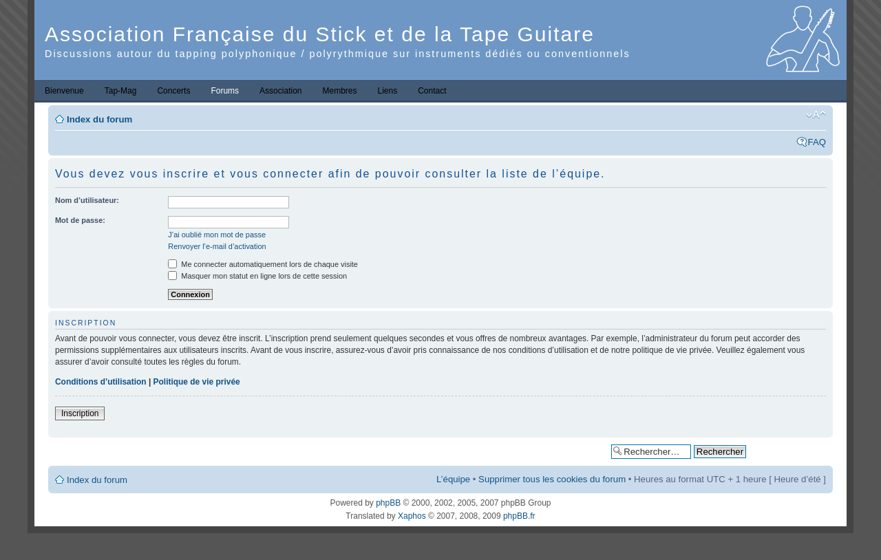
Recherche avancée (789, 451)
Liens (388, 91)
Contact (432, 91)
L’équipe (453, 479)
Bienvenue (64, 91)
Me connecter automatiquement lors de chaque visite (263, 264)
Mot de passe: (80, 220)
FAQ (817, 142)
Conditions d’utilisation (101, 382)
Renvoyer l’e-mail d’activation (217, 246)
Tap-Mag (121, 91)
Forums (225, 91)
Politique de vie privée (196, 382)
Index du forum (99, 119)
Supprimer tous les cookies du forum (552, 479)
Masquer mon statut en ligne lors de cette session (257, 276)
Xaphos (412, 516)
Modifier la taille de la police (816, 115)
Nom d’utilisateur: (87, 200)
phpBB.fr (519, 516)
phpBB (388, 503)
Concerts (173, 91)
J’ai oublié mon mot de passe (217, 234)
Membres (339, 91)
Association (280, 91)
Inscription (79, 413)
